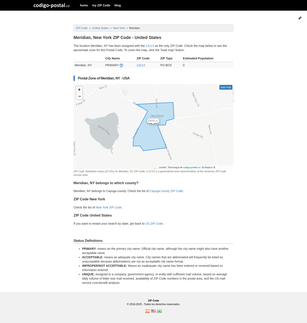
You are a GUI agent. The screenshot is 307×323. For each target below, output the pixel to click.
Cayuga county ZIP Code (166, 191)
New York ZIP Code (109, 207)
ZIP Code (153, 300)
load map (226, 87)
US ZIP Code (154, 223)
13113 (150, 45)
